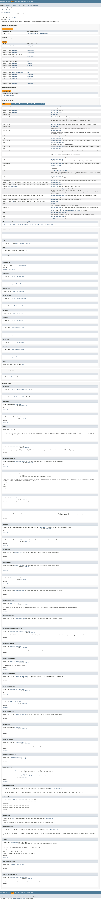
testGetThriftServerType (57, 216)
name (28, 61)
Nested (7, 5)
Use (16, 1)
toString (43, 224)
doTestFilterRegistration (58, 135)
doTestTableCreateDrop (57, 153)
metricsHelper (31, 59)
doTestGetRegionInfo (56, 138)
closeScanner (54, 119)
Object (8, 19)
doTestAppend (54, 126)
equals (9, 224)
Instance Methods (27, 103)
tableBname (30, 70)
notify (32, 224)
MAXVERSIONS (30, 56)
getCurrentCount (55, 188)
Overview (2, 1)
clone (4, 224)
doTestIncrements (55, 148)
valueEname (30, 83)
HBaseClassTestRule (12, 45)
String (60, 112)
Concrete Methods (39, 103)
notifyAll (37, 224)
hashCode (26, 224)
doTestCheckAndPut (56, 130)
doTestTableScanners (56, 165)
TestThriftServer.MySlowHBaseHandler (37, 33)
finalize (14, 224)
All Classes (30, 4)
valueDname (30, 81)
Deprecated (23, 1)
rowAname (29, 63)
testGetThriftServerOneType (58, 212)
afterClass (54, 108)
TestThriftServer (14, 17)
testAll (53, 203)
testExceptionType (56, 207)
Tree (19, 1)
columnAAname (30, 48)
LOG (28, 54)
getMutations (54, 201)
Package (8, 1)
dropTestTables (55, 180)
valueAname (30, 74)
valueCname (30, 78)
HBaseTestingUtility (17, 72)
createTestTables (55, 124)
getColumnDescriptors (57, 184)
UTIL (28, 72)
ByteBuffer (15, 48)
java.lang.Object (5, 12)
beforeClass (54, 114)
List (13, 182)
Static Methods (16, 103)
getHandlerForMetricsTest (58, 195)
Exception (24, 405)
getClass (20, 224)
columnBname (30, 52)
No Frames (22, 4)
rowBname (29, 65)
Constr (14, 5)
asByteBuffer (54, 110)
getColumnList (54, 186)
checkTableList (55, 116)
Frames (17, 4)
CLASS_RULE (30, 45)
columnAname (30, 50)
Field (10, 5)
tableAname (30, 67)
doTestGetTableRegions (57, 142)
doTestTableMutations (57, 159)
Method (19, 5)
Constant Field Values (9, 269)
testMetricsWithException (58, 218)
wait (48, 224)
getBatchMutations (56, 182)
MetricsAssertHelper (17, 59)
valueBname (30, 76)
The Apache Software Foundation (18, 898)
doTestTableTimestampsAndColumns (60, 170)
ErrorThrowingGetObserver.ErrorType (70, 210)
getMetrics (54, 199)
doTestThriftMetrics (56, 176)
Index (28, 1)
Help (32, 1)
